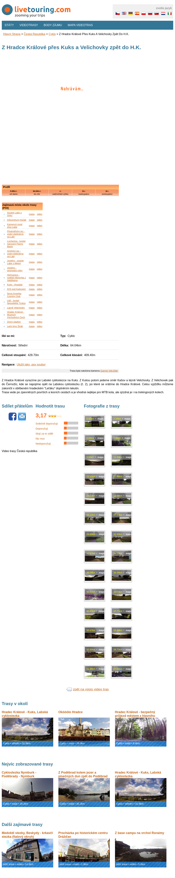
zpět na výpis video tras (91, 689)
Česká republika (34, 34)
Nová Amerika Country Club (14, 295)
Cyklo (52, 34)
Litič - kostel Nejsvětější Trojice (16, 302)
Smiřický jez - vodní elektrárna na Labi (15, 254)
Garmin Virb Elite (109, 370)
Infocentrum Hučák (16, 220)
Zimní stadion (14, 321)
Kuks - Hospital (14, 284)
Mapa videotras (80, 25)
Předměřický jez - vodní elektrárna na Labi (16, 234)
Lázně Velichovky (16, 307)
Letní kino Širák (15, 326)
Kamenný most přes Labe (14, 225)
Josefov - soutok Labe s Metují (15, 262)
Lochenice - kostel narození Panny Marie (16, 244)
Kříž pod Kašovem (16, 289)
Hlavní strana (12, 34)
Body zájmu (53, 25)
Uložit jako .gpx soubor (31, 364)
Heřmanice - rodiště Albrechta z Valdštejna (16, 278)
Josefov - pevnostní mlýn (14, 269)
